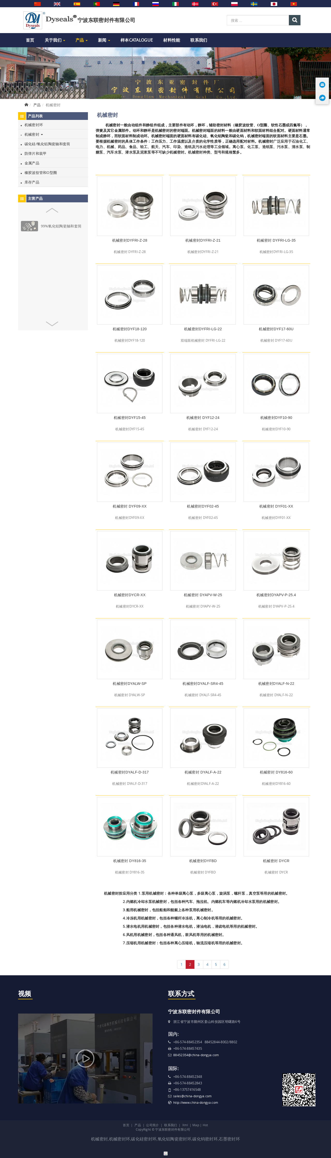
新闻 (104, 40)
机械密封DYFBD (203, 861)
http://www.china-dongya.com (195, 1102)
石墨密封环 (229, 1139)
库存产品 (30, 182)
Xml (185, 1125)
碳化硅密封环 (143, 1139)
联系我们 (198, 40)
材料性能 (171, 40)
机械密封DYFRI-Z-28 (129, 240)
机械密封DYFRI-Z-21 (203, 240)
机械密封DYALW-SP (129, 683)
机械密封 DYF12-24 (203, 418)
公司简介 (152, 1125)
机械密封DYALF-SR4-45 (203, 683)
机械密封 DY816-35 (129, 861)
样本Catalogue (137, 40)
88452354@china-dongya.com (196, 1055)
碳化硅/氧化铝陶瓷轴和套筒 (45, 143)
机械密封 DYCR (276, 861)
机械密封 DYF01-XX (276, 506)
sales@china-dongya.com (192, 1096)
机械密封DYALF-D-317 (130, 772)
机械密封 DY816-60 (276, 772)
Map (195, 1125)
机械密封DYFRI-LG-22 (203, 329)
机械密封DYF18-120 (130, 329)
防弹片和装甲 (34, 153)
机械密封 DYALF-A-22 (203, 772)
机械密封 (32, 134)
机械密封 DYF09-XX (130, 506)
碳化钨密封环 (205, 1139)
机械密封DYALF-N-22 (276, 683)
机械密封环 (32, 124)
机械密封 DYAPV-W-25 (203, 595)
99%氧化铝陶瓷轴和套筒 (61, 226)
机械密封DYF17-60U (276, 329)
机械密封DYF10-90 (276, 418)
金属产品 (30, 162)
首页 (30, 40)
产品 (82, 40)
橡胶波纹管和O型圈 (39, 172)
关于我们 (55, 40)
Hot (205, 1125)
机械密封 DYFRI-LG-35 (276, 240)
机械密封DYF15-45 (130, 418)
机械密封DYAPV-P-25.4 (276, 595)
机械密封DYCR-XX (130, 595)
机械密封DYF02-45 (203, 506)
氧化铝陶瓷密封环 (174, 1139)
